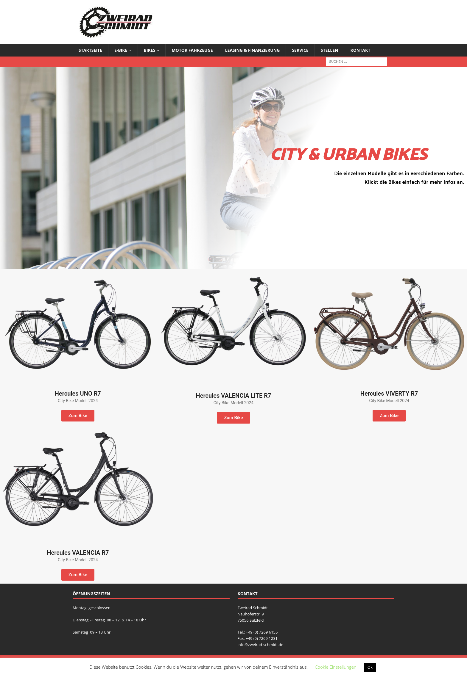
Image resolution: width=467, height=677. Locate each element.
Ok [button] (370, 667)
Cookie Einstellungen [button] (336, 667)
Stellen (329, 50)
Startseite (90, 50)
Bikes (149, 50)
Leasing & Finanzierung (252, 50)
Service (300, 50)
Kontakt (360, 50)
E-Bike (120, 50)
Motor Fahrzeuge (192, 50)
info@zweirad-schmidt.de (261, 644)
